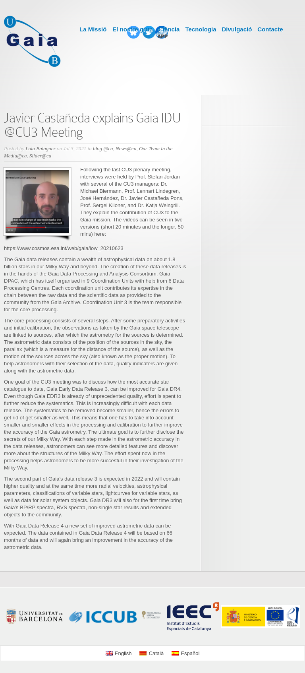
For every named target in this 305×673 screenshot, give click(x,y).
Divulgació (237, 29)
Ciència (169, 29)
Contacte (270, 29)
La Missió (92, 29)
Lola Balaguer (40, 148)
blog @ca (103, 148)
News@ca (126, 148)
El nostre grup (132, 29)
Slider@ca (40, 156)
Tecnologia (200, 29)
